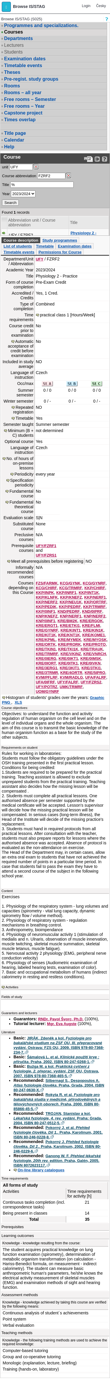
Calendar (14, 139)
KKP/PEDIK (46, 607)
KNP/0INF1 (45, 621)
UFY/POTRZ (46, 687)
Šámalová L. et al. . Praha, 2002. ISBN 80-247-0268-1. (56, 1059)
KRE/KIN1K (93, 630)
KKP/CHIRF (94, 588)
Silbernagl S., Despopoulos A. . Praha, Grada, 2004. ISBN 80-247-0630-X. (58, 1085)
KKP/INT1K (89, 592)
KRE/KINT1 (70, 630)
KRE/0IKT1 (68, 658)
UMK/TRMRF (71, 687)
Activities (12, 987)
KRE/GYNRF (47, 630)
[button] (6, 7)
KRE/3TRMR (47, 672)
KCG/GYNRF (94, 583)
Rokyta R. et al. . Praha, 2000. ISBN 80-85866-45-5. (56, 1101)
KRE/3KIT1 (69, 668)
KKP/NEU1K (71, 602)
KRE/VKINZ (70, 654)
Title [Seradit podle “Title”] (73, 222)
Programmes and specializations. (41, 25)
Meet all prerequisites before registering (47, 561)
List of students (18, 246)
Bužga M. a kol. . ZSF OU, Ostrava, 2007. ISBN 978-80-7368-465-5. (56, 1071)
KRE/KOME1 (93, 635)
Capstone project (23, 112)
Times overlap (19, 119)
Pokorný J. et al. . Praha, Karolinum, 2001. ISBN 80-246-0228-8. (58, 1132)
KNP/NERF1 (71, 616)
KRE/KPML (46, 639)
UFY (39, 259)
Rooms (12, 85)
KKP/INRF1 (66, 592)
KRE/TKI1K (68, 649)
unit (5, 167)
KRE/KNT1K (69, 635)
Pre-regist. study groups (31, 79)
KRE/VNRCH (94, 654)
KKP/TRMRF (94, 607)
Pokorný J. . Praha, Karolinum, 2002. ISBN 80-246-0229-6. (57, 1146)
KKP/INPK (45, 592)
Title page (15, 133)
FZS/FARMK (46, 583)
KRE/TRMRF (47, 654)
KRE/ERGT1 (46, 625)
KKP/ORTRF (95, 602)
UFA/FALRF (95, 677)
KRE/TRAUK (92, 649)
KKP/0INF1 (45, 611)
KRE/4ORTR (71, 672)
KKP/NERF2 (46, 602)
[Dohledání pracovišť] (36, 167)
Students (13, 51)
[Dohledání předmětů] (68, 176)
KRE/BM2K (67, 621)
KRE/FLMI (91, 625)
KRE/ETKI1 (70, 625)
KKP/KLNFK (47, 597)
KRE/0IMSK (90, 658)
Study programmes (59, 240)
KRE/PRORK (69, 644)
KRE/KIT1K (46, 635)
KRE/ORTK (46, 644)
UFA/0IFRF (45, 682)
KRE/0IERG (46, 658)
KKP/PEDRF (70, 607)
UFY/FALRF (67, 682)
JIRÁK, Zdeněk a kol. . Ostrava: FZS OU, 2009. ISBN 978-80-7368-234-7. (58, 1045)
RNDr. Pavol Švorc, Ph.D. (61, 1019)
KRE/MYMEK (69, 639)
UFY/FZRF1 (46, 546)
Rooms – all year (22, 92)
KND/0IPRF (92, 611)
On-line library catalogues (41, 1170)
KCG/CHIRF (46, 588)
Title (5, 184)
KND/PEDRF (68, 611)
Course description (21, 240)
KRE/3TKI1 (91, 668)
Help (9, 146)
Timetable (45, 246)
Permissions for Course (60, 252)
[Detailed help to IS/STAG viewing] (104, 159)
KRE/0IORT (46, 663)
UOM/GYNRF (47, 691)
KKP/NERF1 (95, 597)
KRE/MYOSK (95, 639)
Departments (18, 38)
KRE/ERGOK (91, 621)
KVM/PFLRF (46, 677)
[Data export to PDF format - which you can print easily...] (88, 159)
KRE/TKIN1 (46, 649)
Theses (12, 72)
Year (6, 194)
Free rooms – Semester (30, 99)
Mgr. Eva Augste (62, 1024)
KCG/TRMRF (70, 588)
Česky (101, 6)
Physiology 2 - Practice (83, 235)
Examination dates (24, 58)
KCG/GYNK (70, 583)
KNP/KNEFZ (46, 616)
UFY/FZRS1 (46, 555)
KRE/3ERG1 (46, 668)
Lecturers (14, 45)
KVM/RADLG (71, 677)
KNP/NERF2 (95, 616)
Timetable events (23, 65)
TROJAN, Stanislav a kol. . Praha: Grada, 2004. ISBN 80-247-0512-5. (57, 1118)
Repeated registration (23, 409)
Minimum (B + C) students (20, 433)
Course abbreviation (19, 176)
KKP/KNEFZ (71, 597)
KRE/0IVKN (90, 663)
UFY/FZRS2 (91, 682)
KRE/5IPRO (94, 672)
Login (86, 6)
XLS (18, 702)
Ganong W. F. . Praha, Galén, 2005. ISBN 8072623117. (57, 1161)
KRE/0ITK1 (68, 663)
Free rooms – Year (24, 106)
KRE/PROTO (94, 644)
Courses (13, 32)
